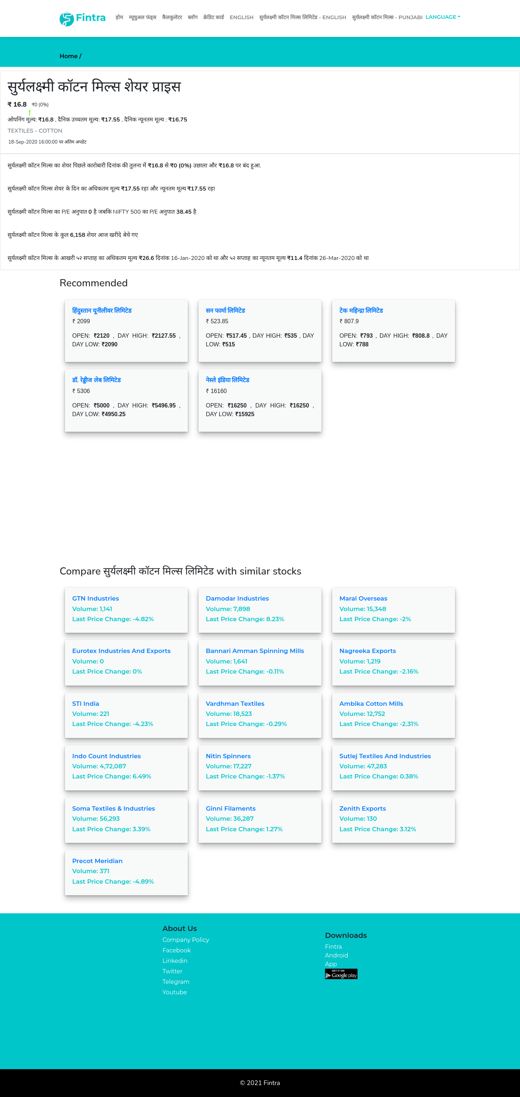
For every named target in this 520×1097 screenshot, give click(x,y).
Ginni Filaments (231, 808)
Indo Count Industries (106, 756)
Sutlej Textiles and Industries (385, 756)
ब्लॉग (193, 17)
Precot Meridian (97, 861)
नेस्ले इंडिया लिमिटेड (227, 380)
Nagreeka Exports (367, 650)
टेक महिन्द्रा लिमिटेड (361, 310)
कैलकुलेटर (172, 17)
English (242, 17)
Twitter (172, 971)
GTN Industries (95, 598)
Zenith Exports (362, 808)
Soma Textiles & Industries (113, 808)
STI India (85, 703)
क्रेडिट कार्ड (213, 17)
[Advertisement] (260, 504)
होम (119, 17)
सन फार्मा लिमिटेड (225, 310)
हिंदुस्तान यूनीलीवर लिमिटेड (101, 310)
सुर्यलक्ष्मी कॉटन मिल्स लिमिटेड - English (302, 17)
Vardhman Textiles (235, 703)
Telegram (176, 981)
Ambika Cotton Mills (371, 703)
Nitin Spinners (228, 756)
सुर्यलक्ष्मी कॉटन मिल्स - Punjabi (387, 17)
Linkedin (174, 960)
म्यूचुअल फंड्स (142, 17)
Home (70, 56)
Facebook (176, 950)
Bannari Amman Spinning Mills (255, 650)
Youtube (174, 992)
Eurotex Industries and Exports (121, 650)
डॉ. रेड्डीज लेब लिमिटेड (96, 380)
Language (441, 17)
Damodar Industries (237, 598)
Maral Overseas (363, 598)
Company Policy (185, 939)
